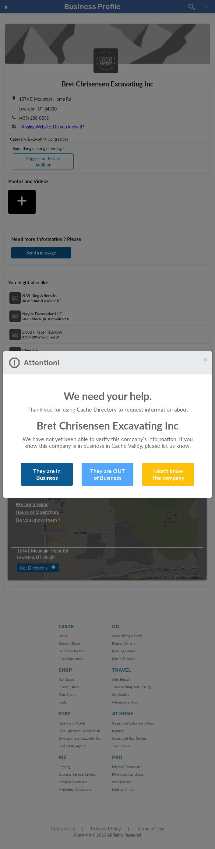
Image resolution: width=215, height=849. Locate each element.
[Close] (205, 359)
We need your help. (108, 396)
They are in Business (47, 474)
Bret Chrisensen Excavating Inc (107, 425)
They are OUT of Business (107, 474)
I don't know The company (168, 474)
